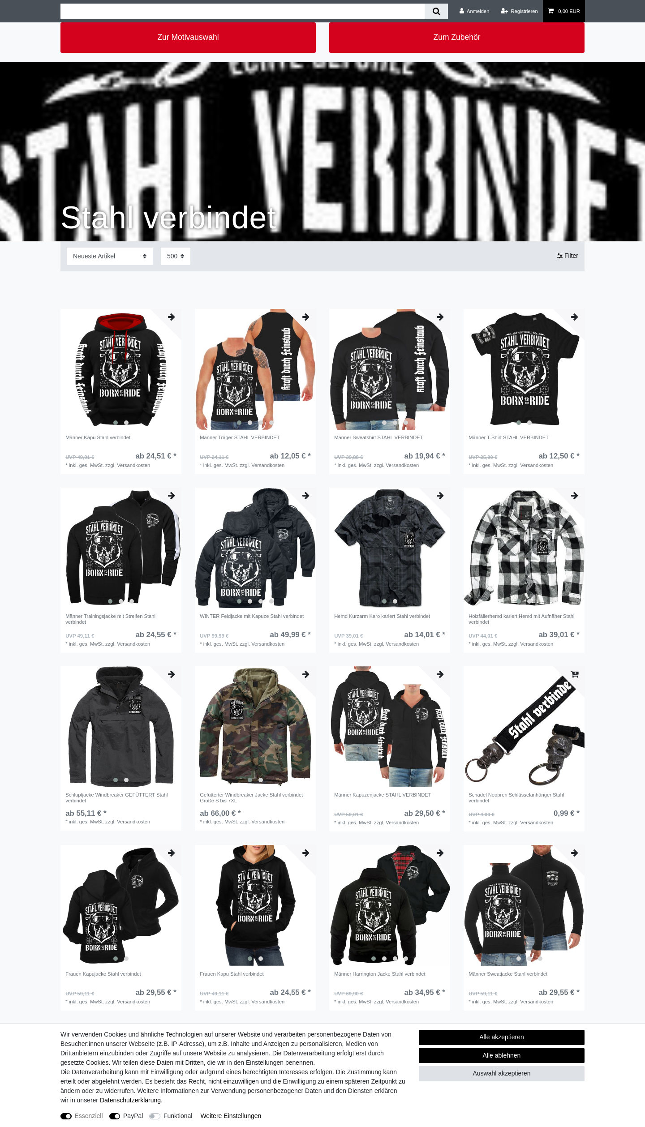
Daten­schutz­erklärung (130, 1100)
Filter (567, 256)
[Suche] (436, 11)
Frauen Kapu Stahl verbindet (231, 974)
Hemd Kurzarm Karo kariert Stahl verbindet (382, 616)
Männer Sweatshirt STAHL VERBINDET (378, 437)
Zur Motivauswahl (188, 37)
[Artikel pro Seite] (175, 256)
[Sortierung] (110, 256)
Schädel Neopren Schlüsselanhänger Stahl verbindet (516, 797)
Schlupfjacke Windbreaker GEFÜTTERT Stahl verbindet (116, 797)
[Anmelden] (474, 11)
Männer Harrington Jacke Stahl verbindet (379, 974)
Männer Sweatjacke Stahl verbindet (508, 974)
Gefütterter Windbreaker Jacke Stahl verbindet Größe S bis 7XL (251, 797)
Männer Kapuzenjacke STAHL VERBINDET (382, 794)
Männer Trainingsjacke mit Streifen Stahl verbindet (110, 618)
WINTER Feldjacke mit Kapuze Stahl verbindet (252, 616)
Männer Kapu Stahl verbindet (97, 437)
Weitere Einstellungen (230, 1115)
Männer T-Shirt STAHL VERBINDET (509, 437)
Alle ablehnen (502, 1055)
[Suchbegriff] (242, 11)
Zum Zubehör (456, 37)
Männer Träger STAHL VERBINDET (240, 437)
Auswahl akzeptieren (501, 1073)
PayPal (133, 1115)
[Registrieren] (519, 11)
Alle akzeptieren (501, 1037)
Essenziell (89, 1115)
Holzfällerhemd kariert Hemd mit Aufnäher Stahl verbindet (521, 618)
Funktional (178, 1115)
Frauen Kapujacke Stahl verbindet (103, 974)
